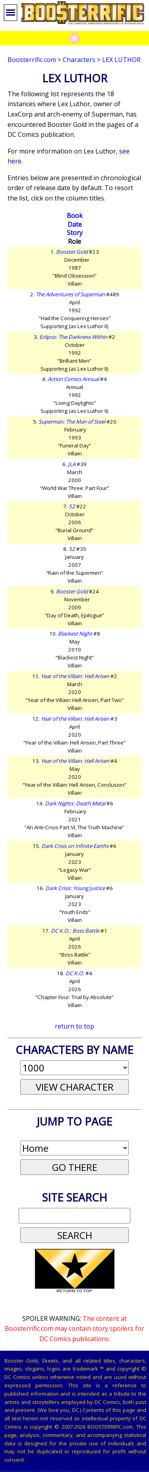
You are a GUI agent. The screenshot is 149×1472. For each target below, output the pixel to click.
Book (75, 215)
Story (75, 232)
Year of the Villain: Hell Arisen (75, 676)
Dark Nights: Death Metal (75, 803)
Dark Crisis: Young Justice (75, 888)
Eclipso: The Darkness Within (73, 336)
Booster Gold (72, 251)
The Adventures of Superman (70, 294)
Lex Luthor (121, 59)
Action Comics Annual (73, 379)
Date (75, 224)
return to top (74, 1026)
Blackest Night (75, 633)
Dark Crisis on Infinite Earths (74, 846)
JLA (71, 464)
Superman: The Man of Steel (72, 421)
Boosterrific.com (32, 59)
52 (72, 506)
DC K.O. (75, 973)
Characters (79, 59)
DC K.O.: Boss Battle (75, 930)
